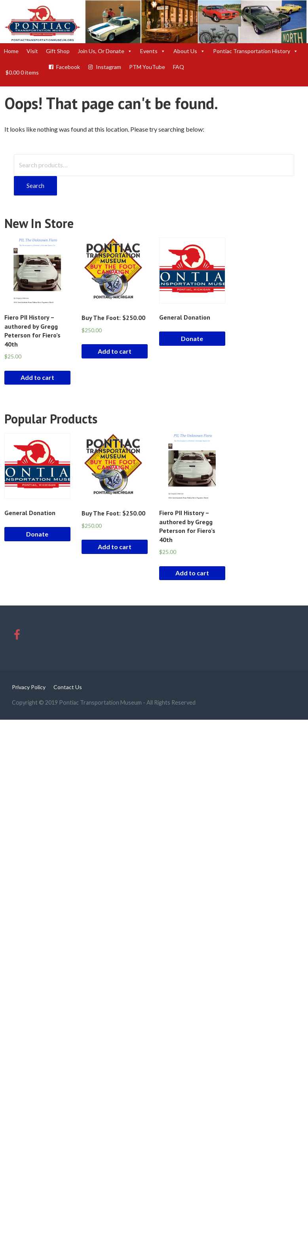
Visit (32, 51)
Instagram (108, 66)
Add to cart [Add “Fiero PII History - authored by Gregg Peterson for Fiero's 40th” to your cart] (37, 377)
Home (11, 51)
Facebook (68, 66)
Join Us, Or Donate (105, 51)
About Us (189, 51)
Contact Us (67, 687)
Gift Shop (58, 51)
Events (152, 51)
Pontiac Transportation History (255, 51)
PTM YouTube (147, 66)
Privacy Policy (29, 687)
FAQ (178, 66)
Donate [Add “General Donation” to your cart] (192, 338)
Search (35, 185)
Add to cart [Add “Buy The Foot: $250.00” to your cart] (114, 351)
